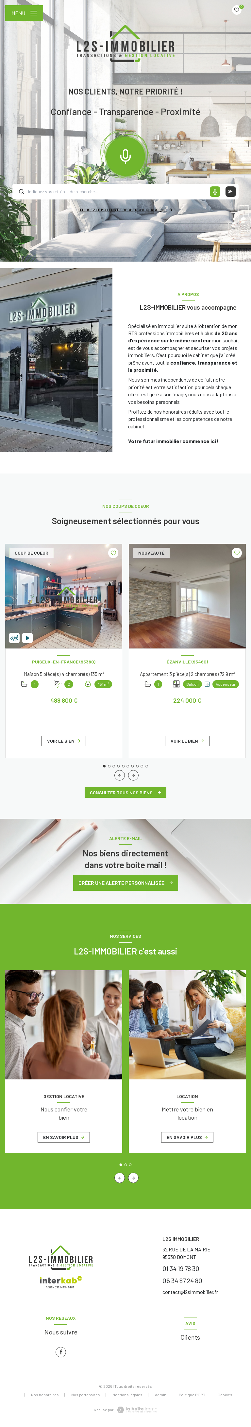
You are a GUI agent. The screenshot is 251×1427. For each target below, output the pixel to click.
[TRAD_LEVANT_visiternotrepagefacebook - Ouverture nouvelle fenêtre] (61, 1352)
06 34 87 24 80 (182, 1280)
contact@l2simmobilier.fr (190, 1292)
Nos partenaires (85, 1394)
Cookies (225, 1395)
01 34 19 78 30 (180, 1268)
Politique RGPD (192, 1394)
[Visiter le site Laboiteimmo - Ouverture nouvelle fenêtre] (137, 1410)
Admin (160, 1394)
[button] (133, 775)
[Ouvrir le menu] (24, 13)
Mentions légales (127, 1394)
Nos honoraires (45, 1394)
